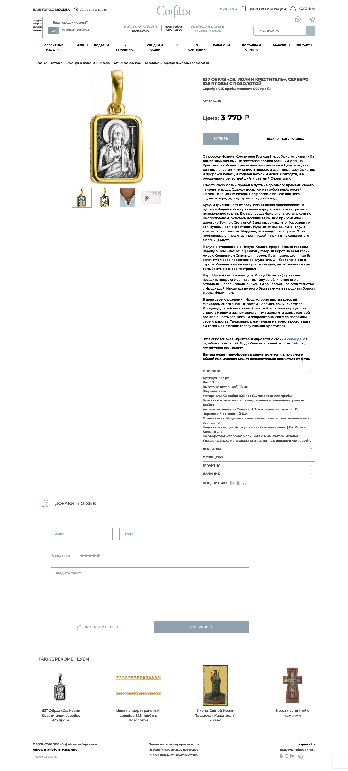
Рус (223, 9)
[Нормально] (90, 555)
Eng (233, 9)
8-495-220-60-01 (207, 27)
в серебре (292, 339)
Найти (310, 31)
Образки (104, 63)
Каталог (56, 63)
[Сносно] (86, 555)
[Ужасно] (82, 555)
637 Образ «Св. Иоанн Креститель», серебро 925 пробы (61, 715)
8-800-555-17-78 (140, 27)
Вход (249, 9)
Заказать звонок (208, 31)
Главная (41, 63)
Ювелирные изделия (80, 63)
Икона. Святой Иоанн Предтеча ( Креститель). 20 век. (215, 715)
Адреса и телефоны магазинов (55, 749)
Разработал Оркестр (45, 756)
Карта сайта (306, 744)
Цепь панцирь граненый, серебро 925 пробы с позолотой (138, 715)
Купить (221, 138)
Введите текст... (68, 573)
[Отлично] (98, 555)
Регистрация (273, 9)
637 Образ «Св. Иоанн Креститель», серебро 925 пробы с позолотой (161, 63)
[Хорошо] (94, 555)
